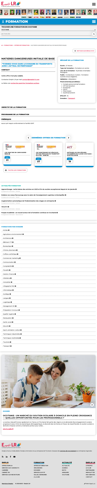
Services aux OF (39, 472)
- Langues (6, 298)
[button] (28, 137)
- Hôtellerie (6, 278)
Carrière (5, 470)
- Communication (8, 262)
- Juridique (6, 294)
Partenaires (90, 470)
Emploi (5, 462)
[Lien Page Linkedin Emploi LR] (6, 457)
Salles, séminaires (40, 474)
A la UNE (37, 477)
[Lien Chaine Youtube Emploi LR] (14, 457)
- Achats (5, 230)
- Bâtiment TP (7, 242)
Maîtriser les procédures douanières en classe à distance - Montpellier (79, 154)
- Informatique (7, 290)
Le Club (88, 468)
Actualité (67, 462)
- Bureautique (7, 246)
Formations (8, 45)
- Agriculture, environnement (12, 234)
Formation (39, 462)
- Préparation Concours (10, 310)
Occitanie (65, 474)
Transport (71, 98)
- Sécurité (5, 326)
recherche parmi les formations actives (25, 83)
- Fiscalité (5, 270)
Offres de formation (21, 45)
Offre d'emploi (7, 465)
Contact (89, 477)
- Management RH (8, 306)
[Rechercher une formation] (94, 34)
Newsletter (90, 472)
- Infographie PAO (8, 286)
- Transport (6, 346)
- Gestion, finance (8, 274)
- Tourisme (6, 342)
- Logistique (6, 302)
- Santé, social (7, 322)
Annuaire (65, 472)
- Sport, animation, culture (11, 330)
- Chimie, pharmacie (9, 250)
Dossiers (37, 470)
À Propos (89, 465)
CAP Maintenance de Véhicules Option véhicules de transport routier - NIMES (48, 154)
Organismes (38, 468)
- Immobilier (6, 282)
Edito (64, 470)
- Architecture (7, 238)
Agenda (65, 468)
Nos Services (90, 474)
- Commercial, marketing (11, 258)
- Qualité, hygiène (8, 314)
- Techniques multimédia (11, 338)
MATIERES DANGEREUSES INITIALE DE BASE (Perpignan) (48, 45)
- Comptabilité (7, 266)
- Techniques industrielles (11, 334)
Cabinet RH (6, 472)
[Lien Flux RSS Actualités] (2, 457)
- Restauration (7, 318)
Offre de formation (41, 465)
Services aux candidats (10, 468)
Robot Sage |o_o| (89, 483)
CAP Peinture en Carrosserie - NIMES (16, 153)
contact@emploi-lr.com (30, 79)
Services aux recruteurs (11, 474)
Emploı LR (90, 462)
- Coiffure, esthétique (9, 254)
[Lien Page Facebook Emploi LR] (10, 457)
